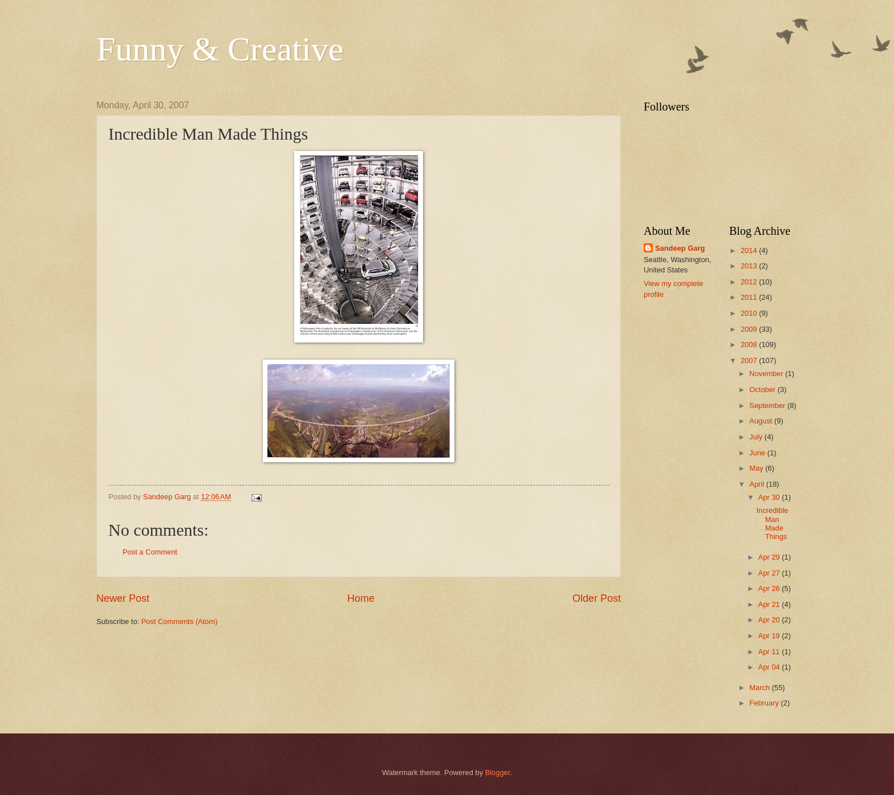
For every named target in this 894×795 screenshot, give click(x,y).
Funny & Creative (219, 49)
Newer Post (122, 598)
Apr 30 (770, 497)
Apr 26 (770, 588)
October (763, 389)
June (758, 453)
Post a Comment (150, 552)
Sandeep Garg (680, 248)
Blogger (497, 772)
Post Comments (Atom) (179, 621)
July (756, 437)
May (757, 468)
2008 (750, 344)
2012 (750, 282)
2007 (750, 360)
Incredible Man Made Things (773, 523)
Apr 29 (770, 557)
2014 (750, 250)
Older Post (596, 598)
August (761, 421)
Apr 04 (770, 667)
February (765, 703)
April (757, 484)
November (767, 373)
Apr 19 (770, 635)
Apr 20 (770, 619)
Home (361, 598)
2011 (750, 297)
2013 (750, 266)
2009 (750, 329)
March (760, 687)
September (768, 405)
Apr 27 (770, 573)
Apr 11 (770, 651)
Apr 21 (770, 604)
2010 (750, 313)
